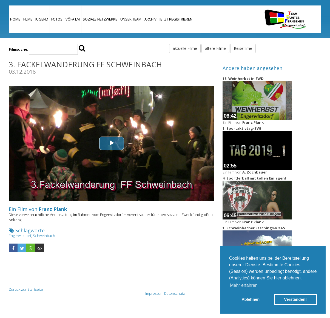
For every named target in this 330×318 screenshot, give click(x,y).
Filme (27, 19)
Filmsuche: (18, 49)
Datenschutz (174, 293)
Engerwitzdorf (20, 235)
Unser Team (130, 19)
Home (15, 19)
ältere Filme (215, 48)
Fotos (56, 19)
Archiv (150, 19)
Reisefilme (243, 48)
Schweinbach (44, 235)
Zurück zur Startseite (26, 289)
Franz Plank (53, 209)
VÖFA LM (73, 19)
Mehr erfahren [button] (244, 285)
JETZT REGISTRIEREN (176, 19)
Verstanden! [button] (295, 299)
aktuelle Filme (185, 48)
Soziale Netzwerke (100, 19)
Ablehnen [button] (250, 299)
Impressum (154, 293)
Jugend (41, 19)
